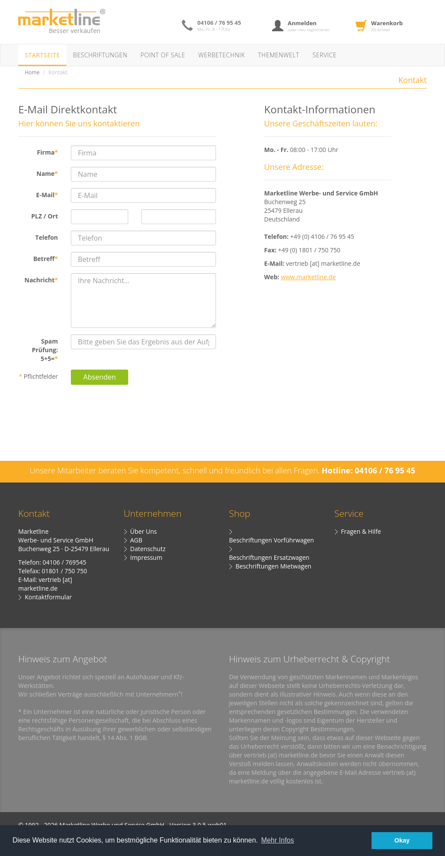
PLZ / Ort (44, 216)
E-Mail (47, 195)
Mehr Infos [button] (277, 840)
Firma (47, 152)
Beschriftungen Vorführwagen (271, 540)
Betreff (45, 258)
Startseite (42, 55)
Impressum (146, 557)
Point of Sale (162, 55)
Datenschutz (148, 549)
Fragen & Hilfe (361, 531)
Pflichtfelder (38, 376)
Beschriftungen (100, 55)
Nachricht (41, 280)
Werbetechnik (221, 55)
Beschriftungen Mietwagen (273, 566)
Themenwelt (278, 55)
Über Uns (143, 531)
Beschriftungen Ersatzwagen (269, 557)
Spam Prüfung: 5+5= (45, 350)
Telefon (46, 237)
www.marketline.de (308, 277)
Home (32, 72)
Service (324, 55)
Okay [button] (402, 840)
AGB (136, 540)
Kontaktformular (48, 597)
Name (47, 173)
